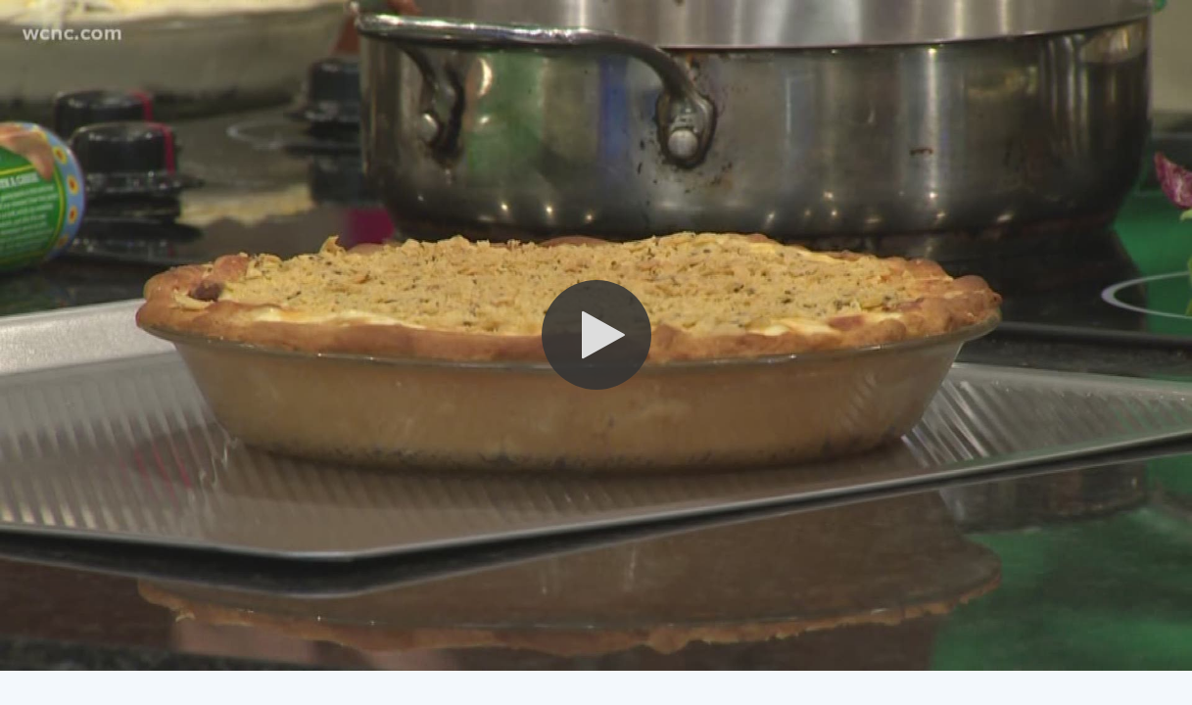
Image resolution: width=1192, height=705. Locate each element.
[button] (596, 335)
